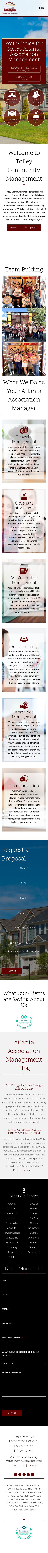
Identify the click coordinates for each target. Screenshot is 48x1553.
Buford (34, 1242)
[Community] (24, 920)
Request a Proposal (24, 69)
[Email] (24, 905)
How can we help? (11, 1372)
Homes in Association (24, 927)
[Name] (24, 875)
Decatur (34, 1203)
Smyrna (34, 1208)
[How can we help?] (24, 1387)
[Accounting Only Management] (8, 951)
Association (24, 77)
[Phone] (24, 890)
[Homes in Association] (24, 934)
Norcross (34, 1247)
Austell (34, 1232)
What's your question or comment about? (20, 1354)
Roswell (12, 1252)
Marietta (11, 1208)
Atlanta (11, 1203)
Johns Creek (11, 1242)
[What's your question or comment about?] (24, 1363)
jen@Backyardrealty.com (20, 1513)
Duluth (11, 1257)
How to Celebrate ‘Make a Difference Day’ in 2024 (24, 1131)
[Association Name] (24, 1344)
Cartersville (12, 1223)
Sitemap (32, 1465)
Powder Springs (11, 1232)
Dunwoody (34, 1252)
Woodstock (12, 1213)
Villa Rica (34, 1218)
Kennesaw (33, 1228)
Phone (23, 882)
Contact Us (19, 1465)
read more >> (34, 1121)
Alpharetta (33, 1237)
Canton (34, 1223)
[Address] (24, 1330)
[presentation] (21, 961)
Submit (12, 970)
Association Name (11, 1337)
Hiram (12, 1218)
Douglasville (11, 1237)
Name (23, 868)
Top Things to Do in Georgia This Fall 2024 (24, 1087)
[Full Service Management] (11, 943)
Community (23, 913)
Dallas (34, 1213)
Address (6, 1323)
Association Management (24, 227)
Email (23, 897)
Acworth (11, 1228)
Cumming (12, 1247)
